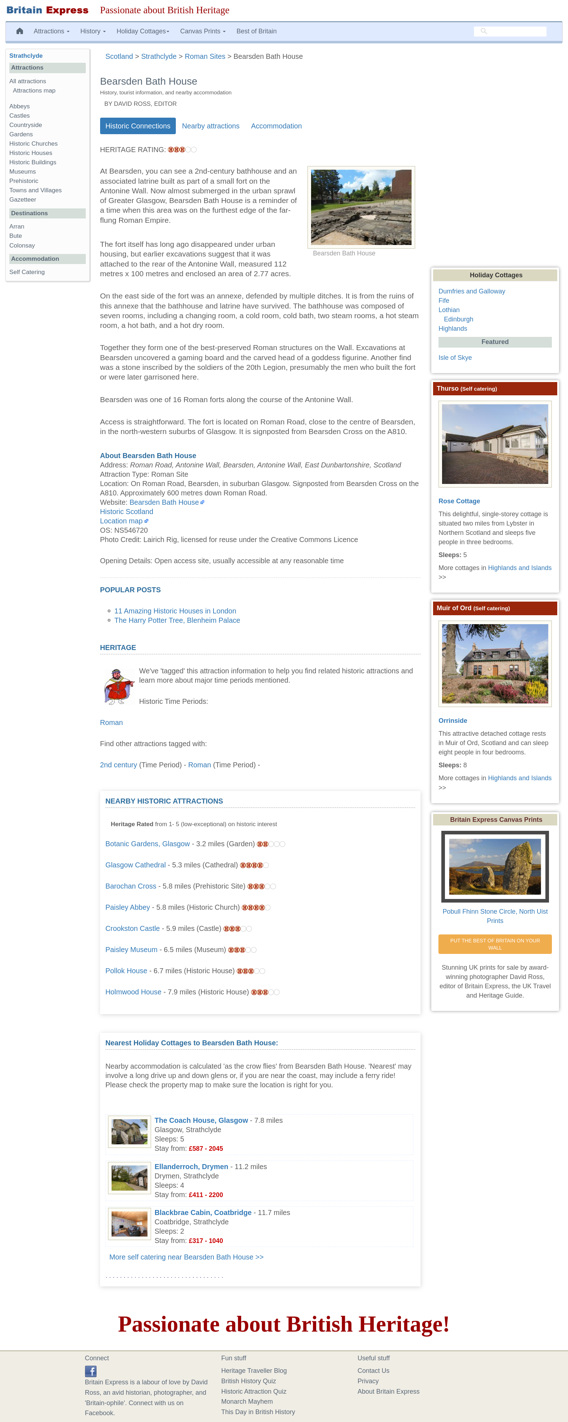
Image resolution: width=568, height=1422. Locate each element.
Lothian (449, 310)
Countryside (25, 125)
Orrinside (452, 720)
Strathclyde (26, 55)
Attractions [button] (52, 31)
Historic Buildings (32, 162)
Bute (15, 235)
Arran (16, 226)
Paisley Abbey (127, 907)
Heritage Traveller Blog (254, 1370)
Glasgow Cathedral (135, 865)
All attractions (27, 81)
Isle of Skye (455, 357)
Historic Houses (30, 153)
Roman (111, 722)
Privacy (368, 1381)
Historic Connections (137, 126)
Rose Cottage (459, 501)
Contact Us (374, 1370)
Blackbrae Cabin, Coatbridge (203, 1212)
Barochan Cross (130, 886)
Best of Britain (256, 31)
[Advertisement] (361, 841)
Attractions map (34, 90)
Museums (22, 171)
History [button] (93, 31)
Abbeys (19, 106)
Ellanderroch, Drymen (192, 1167)
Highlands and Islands (519, 567)
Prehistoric (23, 181)
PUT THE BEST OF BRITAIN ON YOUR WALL (495, 944)
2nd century (118, 765)
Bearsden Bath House (164, 502)
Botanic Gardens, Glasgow (147, 844)
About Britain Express (389, 1391)
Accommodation (276, 126)
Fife (443, 300)
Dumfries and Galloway (471, 291)
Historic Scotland (126, 511)
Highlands (452, 328)
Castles (19, 115)
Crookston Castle (132, 928)
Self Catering (27, 272)
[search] (510, 31)
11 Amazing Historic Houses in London (175, 611)
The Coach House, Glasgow (201, 1120)
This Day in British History (258, 1412)
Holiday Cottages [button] (143, 31)
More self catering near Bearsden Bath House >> (186, 1257)
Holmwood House (133, 992)
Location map (121, 521)
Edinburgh (458, 319)
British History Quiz (248, 1381)
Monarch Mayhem (247, 1401)
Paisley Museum (131, 950)
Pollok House (126, 971)
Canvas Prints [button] (203, 31)
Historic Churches (33, 143)
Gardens (21, 134)
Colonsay (22, 245)
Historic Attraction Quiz (254, 1391)
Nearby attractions (211, 126)
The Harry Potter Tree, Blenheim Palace (177, 620)
